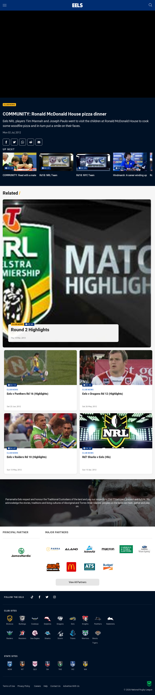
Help (46, 686)
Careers (37, 686)
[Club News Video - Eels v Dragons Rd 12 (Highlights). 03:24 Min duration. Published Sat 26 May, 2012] (116, 380)
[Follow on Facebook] (39, 597)
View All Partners (77, 582)
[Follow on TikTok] (32, 597)
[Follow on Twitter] (47, 597)
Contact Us (55, 686)
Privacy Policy (24, 686)
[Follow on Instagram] (54, 597)
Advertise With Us (71, 686)
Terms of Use (9, 686)
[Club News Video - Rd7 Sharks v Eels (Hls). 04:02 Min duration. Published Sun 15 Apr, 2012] (116, 443)
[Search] (150, 5)
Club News (9, 105)
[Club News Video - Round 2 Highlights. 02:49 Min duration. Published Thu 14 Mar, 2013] (77, 273)
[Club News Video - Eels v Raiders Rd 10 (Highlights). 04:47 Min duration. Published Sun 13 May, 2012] (40, 443)
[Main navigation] (4, 5)
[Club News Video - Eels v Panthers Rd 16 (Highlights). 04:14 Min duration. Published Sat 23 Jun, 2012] (40, 380)
